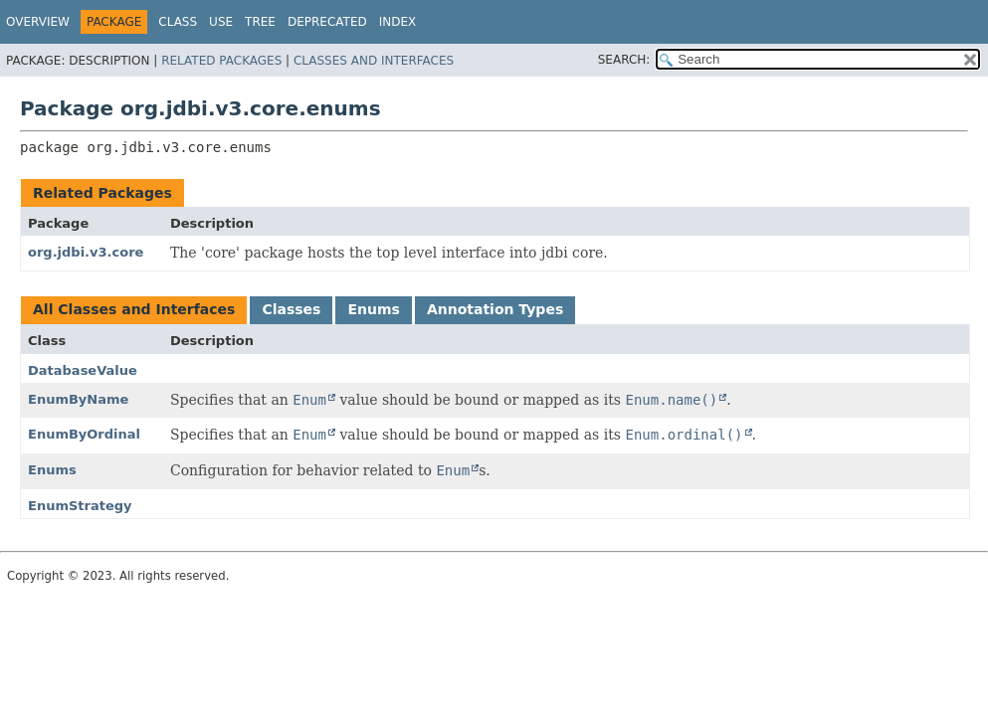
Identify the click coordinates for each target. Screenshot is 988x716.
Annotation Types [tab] (495, 309)
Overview (38, 22)
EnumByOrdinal (84, 434)
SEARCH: (624, 60)
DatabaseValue (82, 370)
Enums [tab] (373, 309)
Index (398, 22)
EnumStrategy (80, 505)
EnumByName (78, 399)
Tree (260, 22)
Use (221, 22)
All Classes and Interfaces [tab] (134, 309)
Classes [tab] (291, 309)
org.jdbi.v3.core (85, 252)
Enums (52, 469)
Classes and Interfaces (374, 61)
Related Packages (221, 61)
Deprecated (327, 22)
